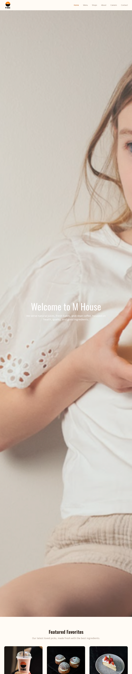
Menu (85, 5)
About (103, 5)
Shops (94, 5)
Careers (113, 5)
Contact (124, 5)
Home (76, 5)
